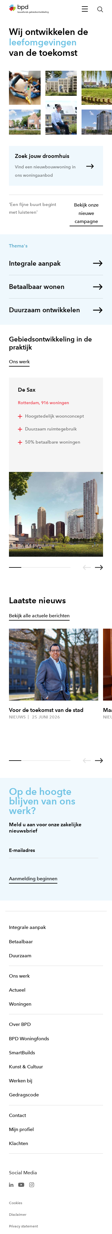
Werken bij (20, 1081)
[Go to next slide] (99, 567)
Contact (17, 1115)
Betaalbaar (21, 941)
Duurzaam (20, 955)
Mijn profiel (21, 1129)
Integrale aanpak (27, 927)
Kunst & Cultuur (26, 1067)
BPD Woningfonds (29, 1038)
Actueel (17, 990)
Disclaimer (17, 1215)
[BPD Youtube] (21, 1184)
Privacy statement (23, 1226)
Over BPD (20, 1024)
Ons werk (19, 976)
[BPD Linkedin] (11, 1184)
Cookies (15, 1203)
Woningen (20, 1004)
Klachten (18, 1143)
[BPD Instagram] (31, 1184)
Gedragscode (24, 1095)
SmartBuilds (22, 1052)
